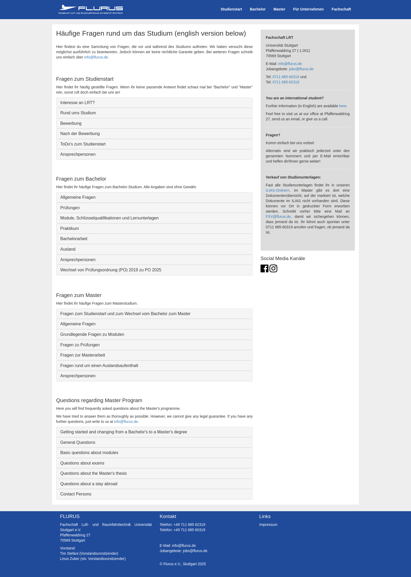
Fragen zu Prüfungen (80, 345)
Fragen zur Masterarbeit (82, 355)
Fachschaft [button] (341, 9)
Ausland (67, 249)
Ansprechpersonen (77, 154)
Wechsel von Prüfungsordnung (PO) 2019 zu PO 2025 (110, 270)
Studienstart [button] (231, 9)
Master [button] (279, 9)
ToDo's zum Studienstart (83, 144)
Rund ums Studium (78, 113)
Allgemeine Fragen (77, 197)
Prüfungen (70, 208)
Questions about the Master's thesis (93, 473)
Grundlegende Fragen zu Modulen (92, 334)
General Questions (77, 442)
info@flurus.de (96, 57)
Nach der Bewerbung (80, 133)
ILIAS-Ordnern (277, 190)
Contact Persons (75, 494)
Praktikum (69, 228)
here (342, 106)
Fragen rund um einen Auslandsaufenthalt (99, 365)
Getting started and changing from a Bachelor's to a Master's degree (123, 432)
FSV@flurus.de (278, 216)
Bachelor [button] (258, 9)
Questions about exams (82, 463)
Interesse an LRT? (77, 102)
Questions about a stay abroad (88, 484)
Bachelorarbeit (73, 238)
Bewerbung (71, 123)
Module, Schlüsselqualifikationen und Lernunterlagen (109, 218)
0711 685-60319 (286, 77)
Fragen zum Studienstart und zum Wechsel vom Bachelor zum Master (125, 313)
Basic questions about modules (89, 452)
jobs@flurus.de (301, 69)
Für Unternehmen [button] (308, 9)
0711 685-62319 (286, 82)
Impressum (268, 524)
